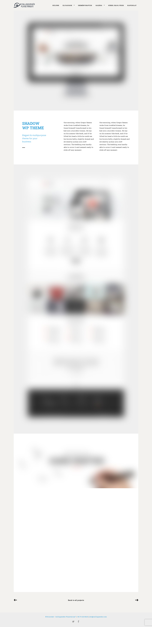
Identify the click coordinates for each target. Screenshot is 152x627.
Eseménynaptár (85, 5)
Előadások (68, 5)
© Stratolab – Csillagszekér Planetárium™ (60, 617)
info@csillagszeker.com (98, 617)
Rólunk (55, 5)
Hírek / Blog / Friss (116, 5)
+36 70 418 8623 (82, 617)
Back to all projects (76, 600)
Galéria (99, 5)
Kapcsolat (131, 5)
